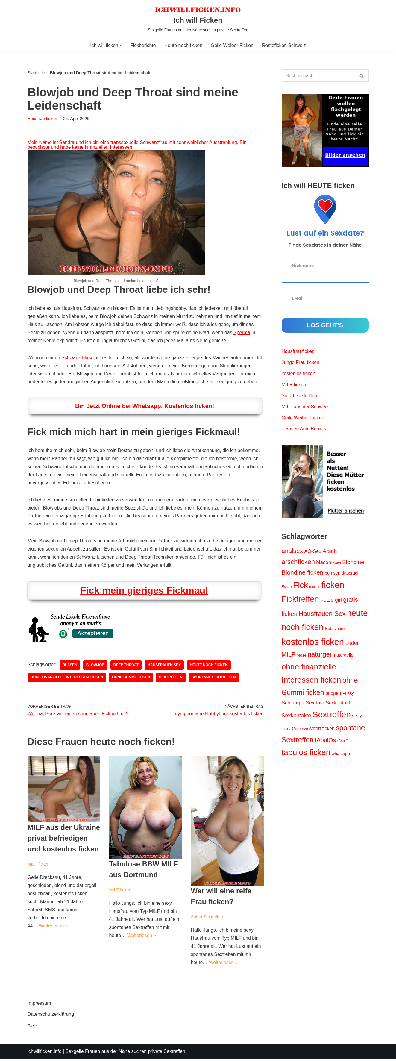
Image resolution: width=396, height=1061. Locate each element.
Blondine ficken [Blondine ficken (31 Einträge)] (303, 573)
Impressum (39, 1005)
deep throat (126, 667)
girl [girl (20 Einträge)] (338, 601)
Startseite (36, 72)
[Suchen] (318, 75)
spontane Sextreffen (214, 679)
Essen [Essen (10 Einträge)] (287, 587)
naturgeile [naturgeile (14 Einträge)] (343, 656)
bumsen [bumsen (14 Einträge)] (332, 574)
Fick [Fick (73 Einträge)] (300, 585)
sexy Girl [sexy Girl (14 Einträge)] (290, 729)
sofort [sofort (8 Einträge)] (304, 730)
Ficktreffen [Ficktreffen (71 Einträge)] (300, 599)
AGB (33, 1027)
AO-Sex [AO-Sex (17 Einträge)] (312, 552)
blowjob (96, 667)
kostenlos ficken (299, 373)
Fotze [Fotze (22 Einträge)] (327, 601)
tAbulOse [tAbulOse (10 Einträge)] (344, 742)
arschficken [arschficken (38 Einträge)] (298, 562)
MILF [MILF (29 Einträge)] (288, 655)
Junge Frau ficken (301, 362)
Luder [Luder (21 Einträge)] (352, 644)
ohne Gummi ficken (132, 679)
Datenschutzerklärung (51, 1016)
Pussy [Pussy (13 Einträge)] (348, 694)
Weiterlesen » (53, 928)
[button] (120, 45)
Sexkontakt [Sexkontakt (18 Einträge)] (338, 704)
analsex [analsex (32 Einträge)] (292, 551)
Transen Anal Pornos (304, 429)
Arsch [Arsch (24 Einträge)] (330, 552)
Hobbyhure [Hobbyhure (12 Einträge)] (335, 629)
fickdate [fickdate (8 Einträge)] (314, 587)
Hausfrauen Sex (164, 667)
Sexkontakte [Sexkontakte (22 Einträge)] (296, 717)
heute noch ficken (209, 667)
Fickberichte (143, 45)
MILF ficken (39, 865)
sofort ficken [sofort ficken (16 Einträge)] (321, 729)
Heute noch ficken (183, 45)
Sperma (243, 332)
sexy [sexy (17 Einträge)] (357, 717)
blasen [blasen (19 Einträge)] (323, 563)
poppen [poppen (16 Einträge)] (333, 694)
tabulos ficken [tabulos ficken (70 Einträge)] (306, 753)
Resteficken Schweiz (284, 45)
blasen (70, 667)
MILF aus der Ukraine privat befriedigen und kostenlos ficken (64, 840)
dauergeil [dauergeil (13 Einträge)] (350, 574)
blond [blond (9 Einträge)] (337, 563)
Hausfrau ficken (42, 118)
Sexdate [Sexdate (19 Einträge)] (315, 704)
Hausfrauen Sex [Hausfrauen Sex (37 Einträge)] (322, 615)
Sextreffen (171, 679)
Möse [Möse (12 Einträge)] (302, 656)
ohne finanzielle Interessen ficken (67, 679)
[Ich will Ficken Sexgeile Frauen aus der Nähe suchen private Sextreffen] (198, 19)
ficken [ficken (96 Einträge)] (332, 585)
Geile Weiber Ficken (232, 45)
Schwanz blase (78, 358)
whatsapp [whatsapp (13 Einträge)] (341, 755)
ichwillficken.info (45, 1053)
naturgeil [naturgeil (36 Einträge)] (320, 655)
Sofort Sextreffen (207, 918)
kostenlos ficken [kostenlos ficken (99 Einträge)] (313, 643)
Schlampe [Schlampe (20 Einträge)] (293, 704)
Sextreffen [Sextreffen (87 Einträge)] (331, 716)
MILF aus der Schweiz (305, 407)
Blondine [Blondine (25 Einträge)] (353, 563)
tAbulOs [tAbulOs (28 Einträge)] (325, 741)
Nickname (303, 265)
